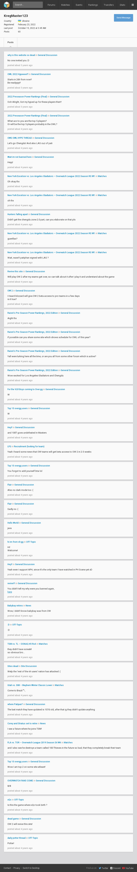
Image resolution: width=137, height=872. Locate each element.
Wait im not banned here (19, 157)
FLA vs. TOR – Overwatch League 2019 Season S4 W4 (34, 742)
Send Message (123, 18)
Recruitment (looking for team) (29, 446)
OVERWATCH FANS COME (20, 780)
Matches (65, 5)
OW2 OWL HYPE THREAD (19, 138)
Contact (7, 868)
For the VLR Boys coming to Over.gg (25, 389)
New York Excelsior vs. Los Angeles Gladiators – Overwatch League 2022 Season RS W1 (51, 176)
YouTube (127, 868)
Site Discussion (29, 666)
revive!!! (11, 583)
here (9, 592)
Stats (122, 5)
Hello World (13, 523)
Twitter (103, 868)
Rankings (93, 5)
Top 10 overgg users (17, 408)
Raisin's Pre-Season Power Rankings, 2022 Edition (32, 313)
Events (79, 5)
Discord (115, 868)
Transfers (109, 5)
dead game (13, 819)
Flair (9, 485)
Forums (51, 5)
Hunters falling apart (17, 214)
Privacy (16, 868)
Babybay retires (15, 605)
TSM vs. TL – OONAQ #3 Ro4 (21, 644)
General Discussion (47, 55)
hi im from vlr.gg (15, 542)
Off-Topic (31, 542)
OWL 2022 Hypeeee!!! (17, 74)
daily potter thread (16, 838)
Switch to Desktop (31, 868)
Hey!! (9, 427)
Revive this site (15, 271)
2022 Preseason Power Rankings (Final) (27, 96)
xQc (9, 799)
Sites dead (12, 666)
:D (8, 624)
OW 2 (10, 290)
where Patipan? (15, 704)
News (28, 605)
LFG (9, 446)
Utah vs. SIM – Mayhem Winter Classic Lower (29, 685)
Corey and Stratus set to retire (22, 723)
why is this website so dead (21, 55)
